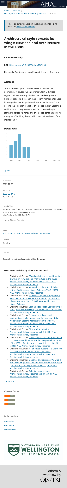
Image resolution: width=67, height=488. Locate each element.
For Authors (9, 425)
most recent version (25, 26)
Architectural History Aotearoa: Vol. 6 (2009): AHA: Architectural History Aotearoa (33, 325)
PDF (8, 170)
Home (6, 10)
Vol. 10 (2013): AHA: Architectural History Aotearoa (25, 13)
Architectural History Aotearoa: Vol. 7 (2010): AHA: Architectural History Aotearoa (33, 367)
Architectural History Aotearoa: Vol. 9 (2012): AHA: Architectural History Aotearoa (35, 301)
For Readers (9, 421)
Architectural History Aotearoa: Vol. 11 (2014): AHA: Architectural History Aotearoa (33, 375)
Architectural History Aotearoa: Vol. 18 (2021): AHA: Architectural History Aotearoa (34, 344)
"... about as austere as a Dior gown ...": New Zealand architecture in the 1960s (36, 350)
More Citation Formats (14, 220)
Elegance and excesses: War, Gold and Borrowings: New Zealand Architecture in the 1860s (36, 361)
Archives (16, 10)
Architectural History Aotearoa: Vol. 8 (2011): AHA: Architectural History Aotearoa (33, 283)
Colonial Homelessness (40, 371)
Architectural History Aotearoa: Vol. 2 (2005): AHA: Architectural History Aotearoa (33, 355)
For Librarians (10, 429)
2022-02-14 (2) (9, 193)
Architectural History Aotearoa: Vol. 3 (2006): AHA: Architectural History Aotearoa (34, 291)
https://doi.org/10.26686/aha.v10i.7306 (27, 65)
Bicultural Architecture (40, 329)
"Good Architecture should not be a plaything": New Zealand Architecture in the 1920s (36, 277)
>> (15, 381)
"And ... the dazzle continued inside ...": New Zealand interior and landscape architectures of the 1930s (36, 340)
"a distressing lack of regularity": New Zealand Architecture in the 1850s (35, 297)
